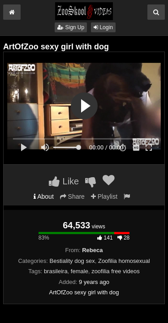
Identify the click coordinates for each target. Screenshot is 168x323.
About (44, 196)
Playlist (104, 196)
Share (72, 196)
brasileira (56, 271)
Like (64, 181)
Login (103, 27)
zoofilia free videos (115, 271)
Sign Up (70, 27)
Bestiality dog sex (72, 261)
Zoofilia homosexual (124, 261)
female (79, 271)
